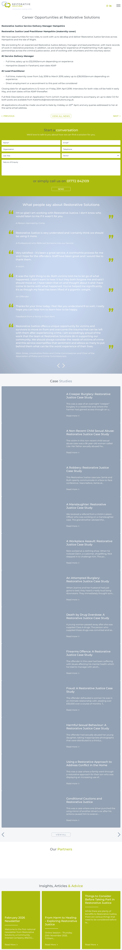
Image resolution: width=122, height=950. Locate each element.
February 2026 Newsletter (15, 919)
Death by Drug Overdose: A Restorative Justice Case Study (87, 616)
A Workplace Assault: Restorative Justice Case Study (89, 542)
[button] (3, 834)
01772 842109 (78, 181)
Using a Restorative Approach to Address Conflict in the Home (89, 763)
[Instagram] (107, 6)
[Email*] (91, 142)
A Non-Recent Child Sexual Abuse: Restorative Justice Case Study (90, 432)
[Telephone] (91, 149)
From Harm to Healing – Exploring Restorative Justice (61, 921)
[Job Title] (31, 155)
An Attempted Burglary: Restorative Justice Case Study (87, 579)
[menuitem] (107, 6)
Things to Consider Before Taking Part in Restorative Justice (100, 899)
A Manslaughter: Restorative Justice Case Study (86, 506)
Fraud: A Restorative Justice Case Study (89, 689)
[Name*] (31, 142)
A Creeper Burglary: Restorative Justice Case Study (88, 395)
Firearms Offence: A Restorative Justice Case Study (88, 653)
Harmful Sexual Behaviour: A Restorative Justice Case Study (87, 726)
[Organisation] (31, 149)
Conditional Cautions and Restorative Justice (84, 800)
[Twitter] (110, 6)
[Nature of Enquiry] (61, 167)
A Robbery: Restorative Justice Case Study (87, 469)
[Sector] (91, 155)
